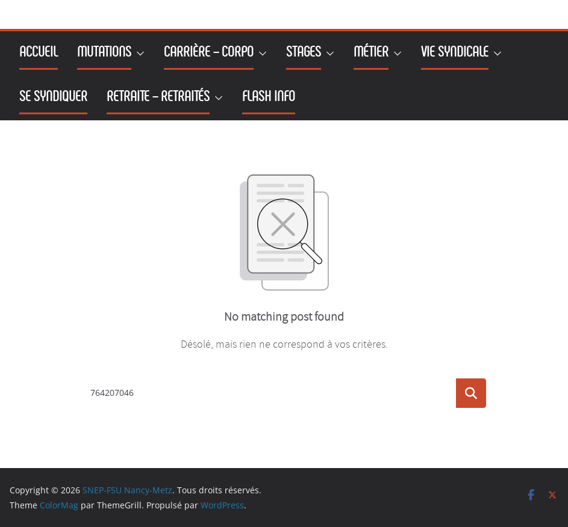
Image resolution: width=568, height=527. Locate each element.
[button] (138, 53)
